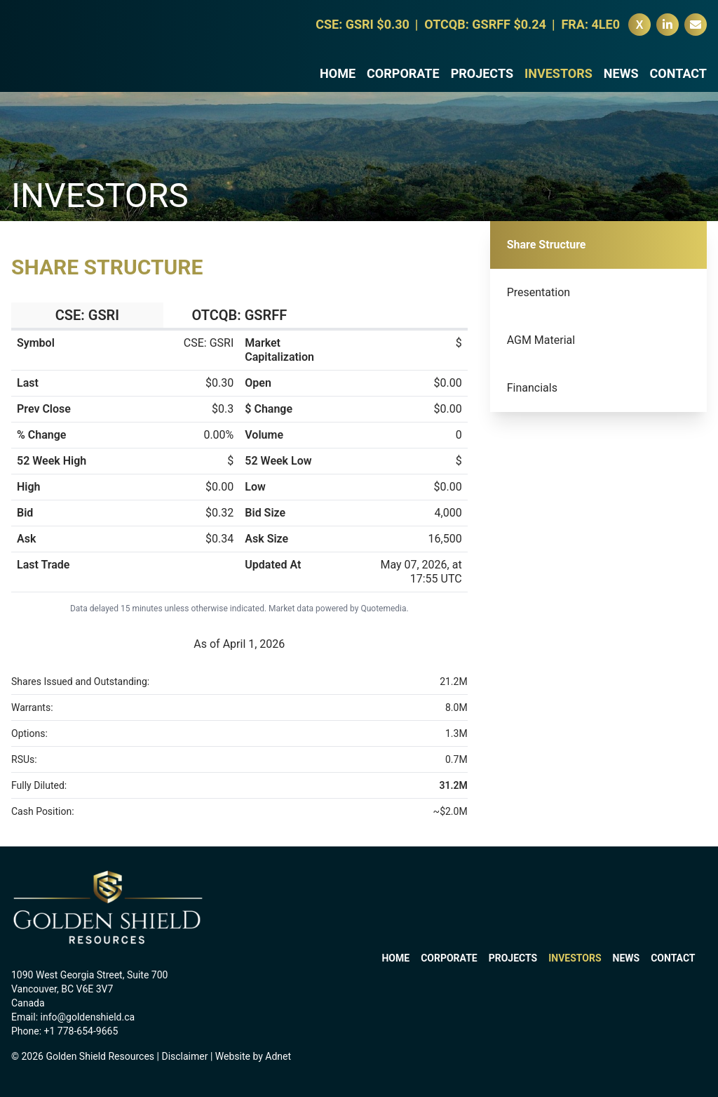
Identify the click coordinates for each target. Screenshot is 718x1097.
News (621, 80)
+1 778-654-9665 (81, 1031)
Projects (482, 80)
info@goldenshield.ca (88, 1017)
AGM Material (541, 340)
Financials (532, 387)
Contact (678, 80)
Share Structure (546, 244)
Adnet (278, 1056)
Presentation (538, 292)
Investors (558, 80)
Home (337, 80)
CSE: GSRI (87, 315)
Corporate (403, 80)
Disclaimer (184, 1056)
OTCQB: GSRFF (239, 315)
